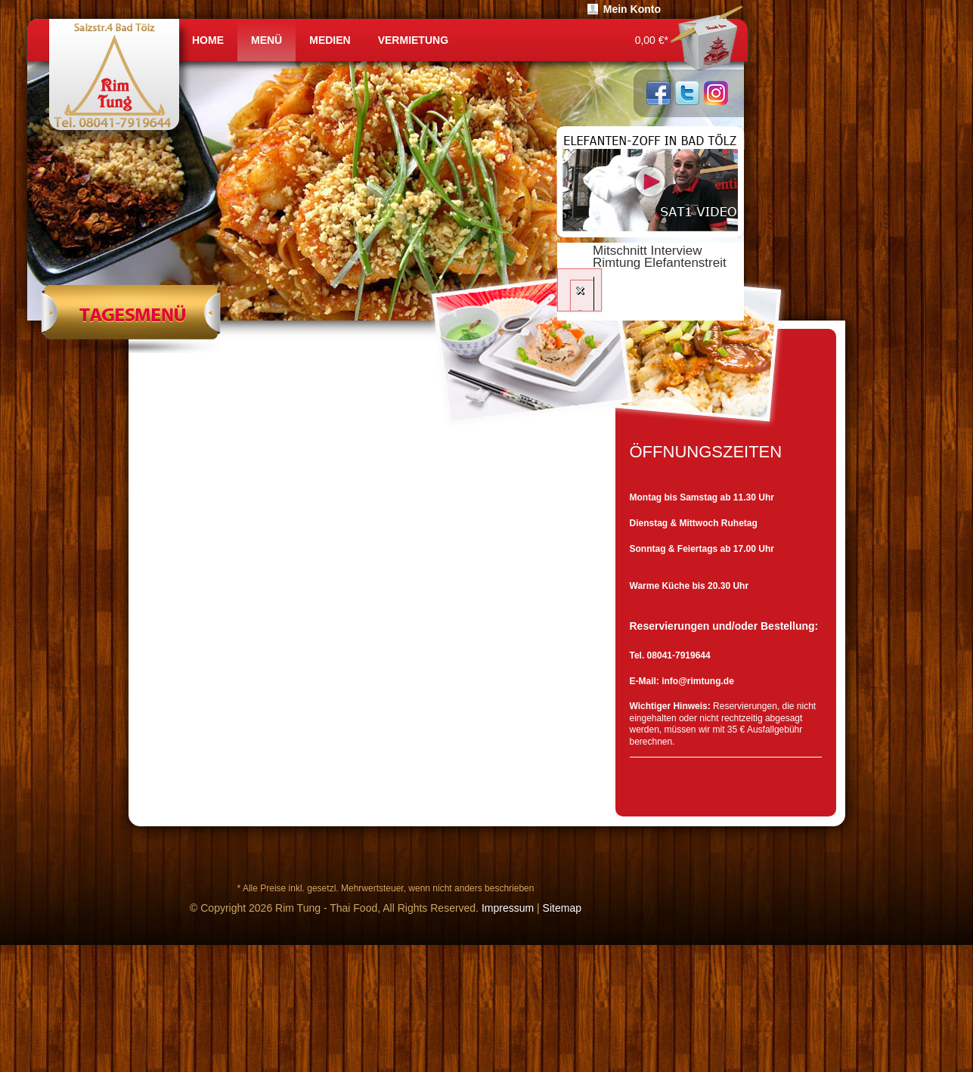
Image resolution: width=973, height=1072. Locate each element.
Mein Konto (632, 9)
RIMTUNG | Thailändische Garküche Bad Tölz (119, 82)
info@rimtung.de (698, 681)
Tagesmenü (130, 319)
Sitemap (562, 908)
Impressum (508, 908)
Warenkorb (706, 40)
